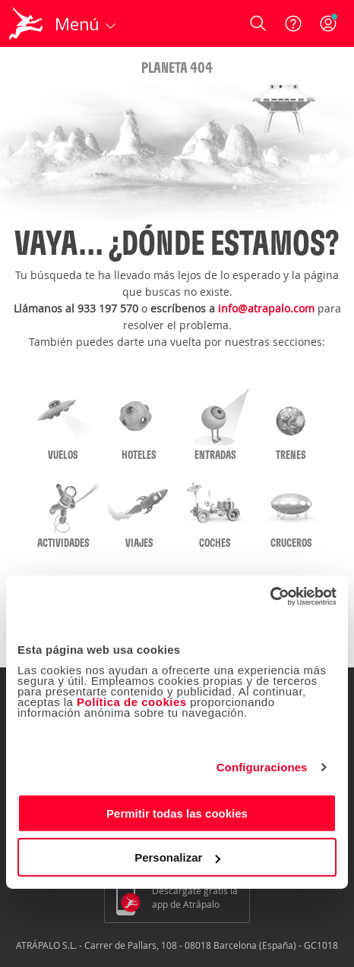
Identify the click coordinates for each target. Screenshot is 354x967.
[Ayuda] (293, 23)
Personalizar (177, 857)
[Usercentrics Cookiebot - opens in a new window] (270, 596)
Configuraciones (262, 767)
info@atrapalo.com (266, 308)
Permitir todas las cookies (177, 812)
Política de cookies (132, 701)
